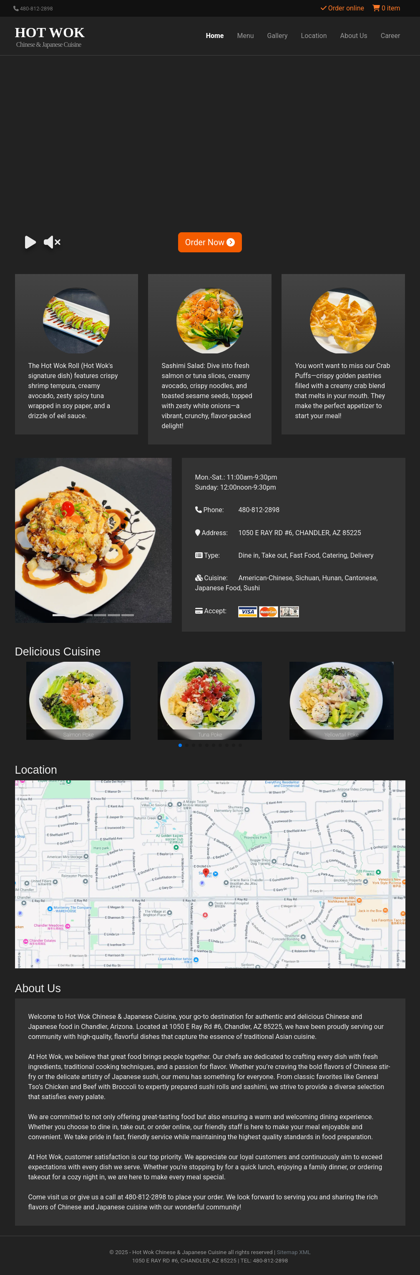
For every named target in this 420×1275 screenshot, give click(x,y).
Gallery (277, 36)
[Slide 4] (100, 615)
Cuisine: (211, 578)
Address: (211, 533)
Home (215, 36)
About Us (353, 36)
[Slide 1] (59, 615)
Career (390, 36)
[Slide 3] (86, 615)
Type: (207, 555)
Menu (245, 36)
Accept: (211, 611)
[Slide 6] (127, 615)
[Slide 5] (114, 615)
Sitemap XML (294, 1252)
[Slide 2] (72, 615)
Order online (342, 8)
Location (314, 36)
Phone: (209, 510)
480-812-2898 (33, 8)
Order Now (210, 242)
